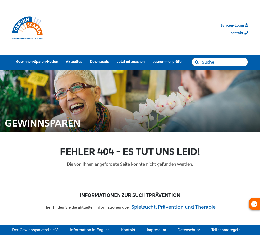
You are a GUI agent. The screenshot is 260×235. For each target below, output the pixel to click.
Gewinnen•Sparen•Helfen (38, 61)
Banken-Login (234, 25)
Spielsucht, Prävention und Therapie (173, 207)
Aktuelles (75, 61)
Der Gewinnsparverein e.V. (35, 229)
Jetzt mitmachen (132, 61)
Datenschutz (188, 229)
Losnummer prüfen (168, 61)
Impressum (156, 229)
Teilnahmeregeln (226, 229)
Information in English (90, 229)
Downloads (100, 61)
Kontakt (128, 229)
